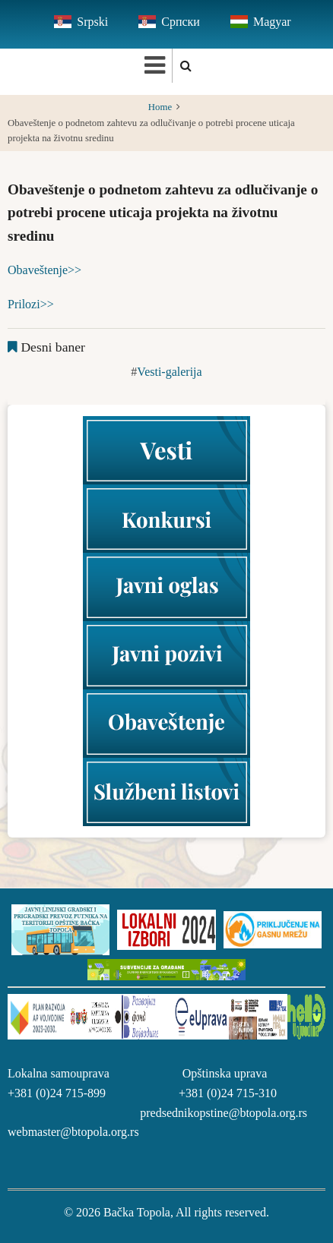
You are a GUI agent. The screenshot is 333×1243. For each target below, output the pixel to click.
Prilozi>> (31, 304)
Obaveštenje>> (44, 269)
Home (160, 107)
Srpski (92, 21)
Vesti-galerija (169, 371)
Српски (180, 21)
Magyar (272, 21)
